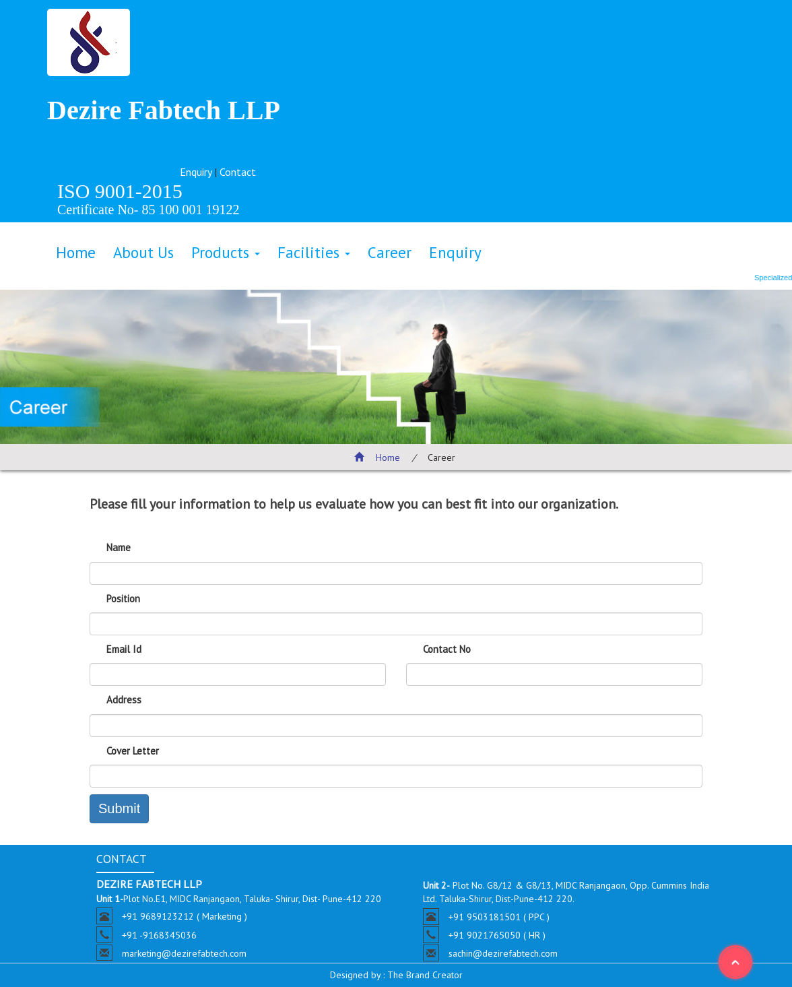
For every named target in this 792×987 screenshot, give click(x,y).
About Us (143, 252)
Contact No (447, 649)
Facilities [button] (313, 252)
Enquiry (195, 172)
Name (118, 547)
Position (123, 598)
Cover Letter (132, 750)
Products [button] (225, 252)
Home (76, 252)
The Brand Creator (424, 975)
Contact (238, 172)
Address (123, 699)
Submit (119, 808)
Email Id (123, 649)
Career (389, 252)
